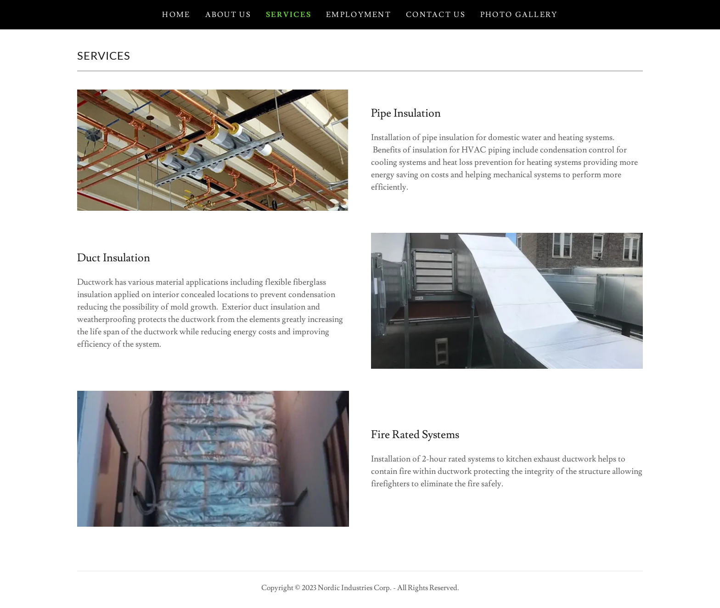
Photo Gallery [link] (519, 14)
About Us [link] (228, 14)
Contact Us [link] (436, 14)
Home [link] (176, 14)
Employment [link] (358, 14)
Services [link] (288, 14)
